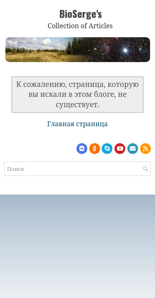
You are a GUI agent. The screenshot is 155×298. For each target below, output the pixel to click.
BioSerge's (81, 13)
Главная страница (77, 123)
